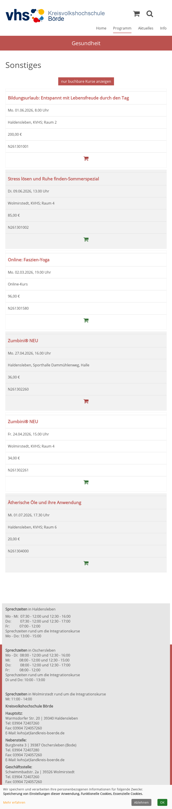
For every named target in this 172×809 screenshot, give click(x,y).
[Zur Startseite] (55, 16)
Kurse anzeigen (86, 81)
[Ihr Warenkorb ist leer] (136, 14)
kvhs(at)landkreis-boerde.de (40, 733)
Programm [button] (122, 28)
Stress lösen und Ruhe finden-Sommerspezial (53, 179)
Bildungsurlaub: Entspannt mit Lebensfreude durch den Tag (68, 98)
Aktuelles (145, 28)
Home (101, 28)
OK (162, 802)
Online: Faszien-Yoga (28, 260)
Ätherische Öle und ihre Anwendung (44, 502)
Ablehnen (141, 802)
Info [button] (163, 28)
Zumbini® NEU (23, 341)
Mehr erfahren (14, 802)
